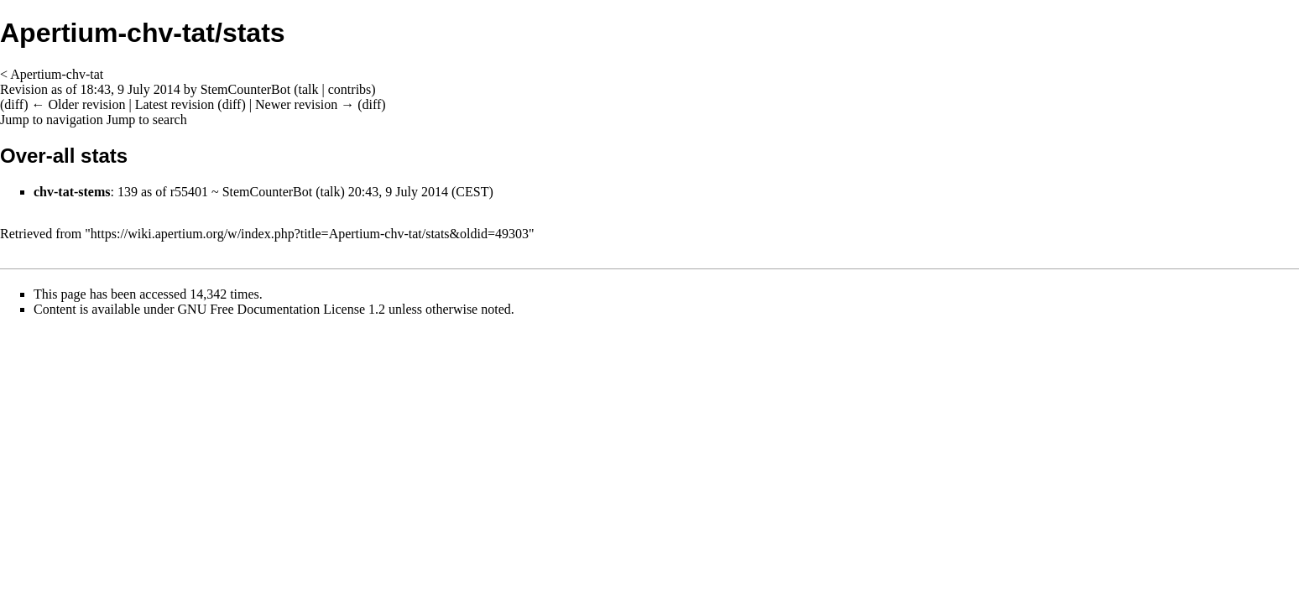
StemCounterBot (267, 192)
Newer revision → (304, 104)
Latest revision (175, 104)
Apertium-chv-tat (56, 74)
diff (13, 104)
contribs (350, 89)
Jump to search (147, 119)
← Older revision (78, 104)
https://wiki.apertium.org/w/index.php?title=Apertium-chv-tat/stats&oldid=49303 (310, 233)
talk (309, 89)
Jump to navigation (51, 119)
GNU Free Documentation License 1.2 (281, 309)
